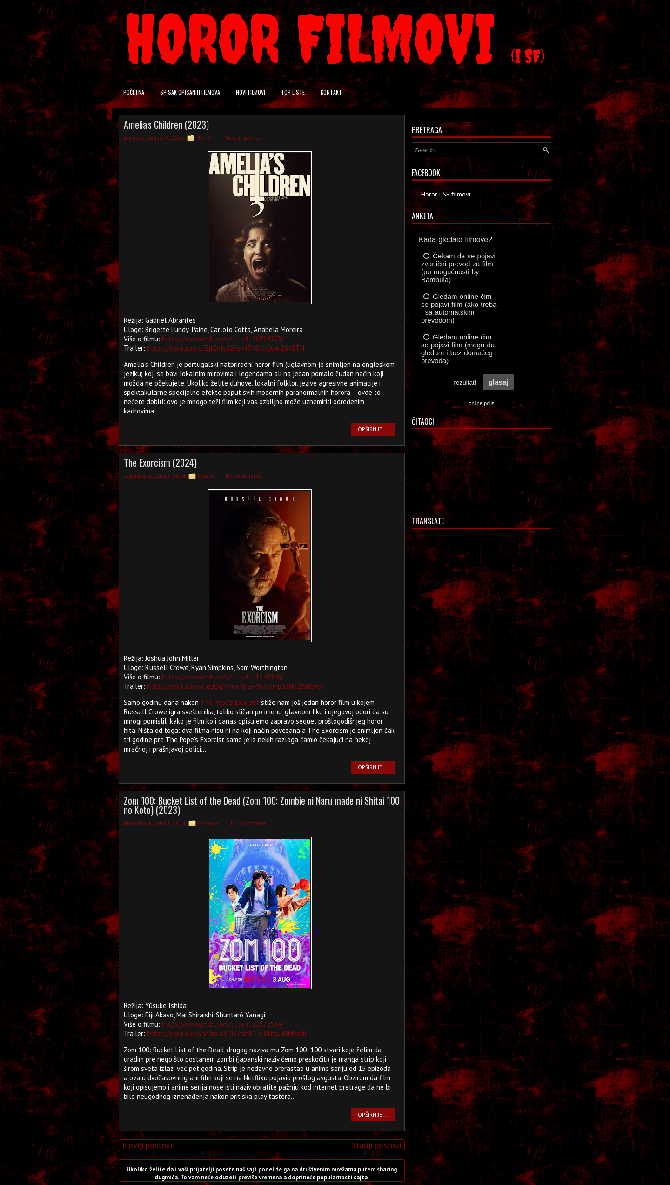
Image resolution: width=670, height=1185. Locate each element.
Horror (204, 137)
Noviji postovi (147, 1145)
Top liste (293, 92)
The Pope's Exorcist (230, 702)
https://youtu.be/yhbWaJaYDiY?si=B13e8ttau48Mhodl (227, 1033)
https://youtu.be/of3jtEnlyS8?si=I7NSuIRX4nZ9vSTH (225, 348)
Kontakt (331, 92)
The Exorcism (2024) (160, 462)
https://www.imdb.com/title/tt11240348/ (223, 676)
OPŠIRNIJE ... (373, 429)
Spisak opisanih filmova (190, 92)
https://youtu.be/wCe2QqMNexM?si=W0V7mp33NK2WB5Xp (234, 686)
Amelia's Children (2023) (166, 124)
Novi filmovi (250, 92)
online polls (481, 403)
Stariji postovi (376, 1145)
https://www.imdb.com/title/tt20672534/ (223, 1024)
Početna (133, 92)
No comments (242, 137)
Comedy (208, 822)
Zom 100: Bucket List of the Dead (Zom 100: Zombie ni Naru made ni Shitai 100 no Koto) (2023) (262, 805)
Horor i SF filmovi (445, 194)
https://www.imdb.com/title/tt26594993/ (223, 338)
